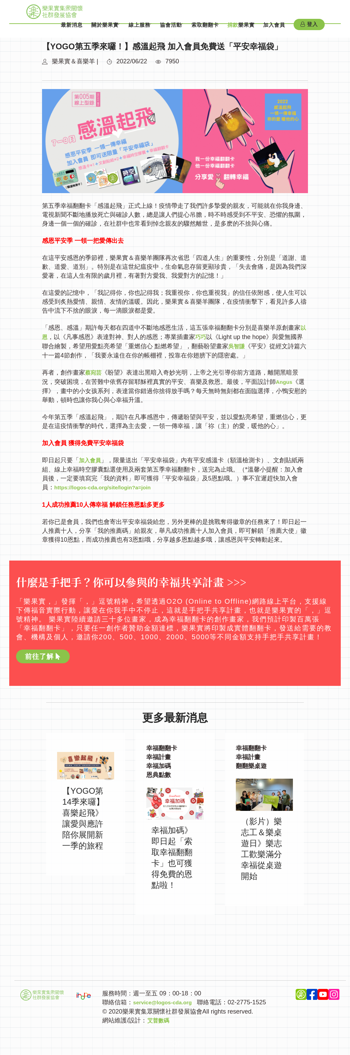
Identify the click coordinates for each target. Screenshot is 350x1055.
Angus (285, 380)
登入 (309, 30)
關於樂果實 (90, 30)
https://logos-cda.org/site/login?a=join (110, 485)
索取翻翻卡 (205, 30)
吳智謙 (237, 345)
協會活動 (166, 30)
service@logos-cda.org (167, 999)
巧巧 (202, 336)
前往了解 (43, 654)
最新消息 (57, 30)
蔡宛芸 (94, 371)
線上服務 (129, 30)
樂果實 (241, 30)
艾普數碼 (159, 1017)
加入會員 (274, 30)
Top (175, 1041)
